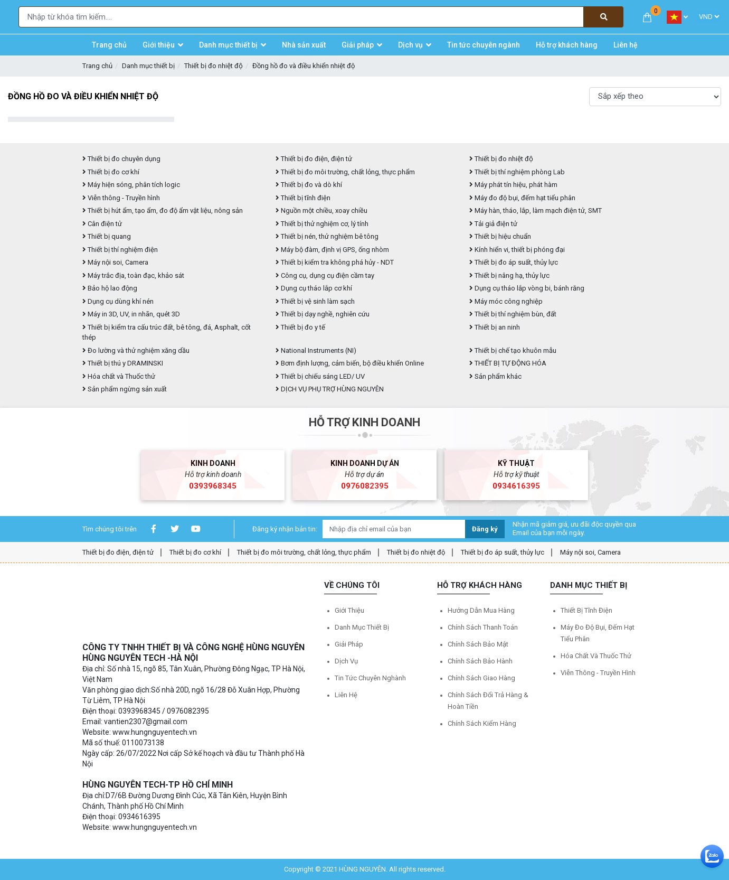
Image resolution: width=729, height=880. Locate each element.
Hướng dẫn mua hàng (481, 610)
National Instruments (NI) (316, 350)
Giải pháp (349, 644)
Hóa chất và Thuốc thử (118, 376)
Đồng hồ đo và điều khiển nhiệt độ (303, 66)
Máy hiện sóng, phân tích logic (131, 185)
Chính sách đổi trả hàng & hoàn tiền (488, 700)
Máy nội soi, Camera (115, 262)
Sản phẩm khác (495, 376)
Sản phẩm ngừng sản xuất (124, 389)
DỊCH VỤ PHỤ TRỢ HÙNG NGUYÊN (330, 389)
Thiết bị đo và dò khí (309, 185)
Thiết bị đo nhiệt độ (213, 66)
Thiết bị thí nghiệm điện (120, 250)
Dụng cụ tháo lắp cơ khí (314, 288)
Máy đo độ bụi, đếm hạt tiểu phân (522, 198)
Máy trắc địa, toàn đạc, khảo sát (133, 275)
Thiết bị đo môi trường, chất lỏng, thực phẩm (345, 172)
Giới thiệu (349, 610)
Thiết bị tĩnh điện (303, 198)
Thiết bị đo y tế (300, 327)
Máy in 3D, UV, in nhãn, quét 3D (131, 314)
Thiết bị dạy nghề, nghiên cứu (323, 314)
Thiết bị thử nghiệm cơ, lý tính (322, 224)
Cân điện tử (102, 224)
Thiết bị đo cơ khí (110, 172)
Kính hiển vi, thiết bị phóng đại (517, 250)
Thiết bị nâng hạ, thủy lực (509, 275)
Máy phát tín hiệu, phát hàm (513, 185)
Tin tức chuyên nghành (370, 678)
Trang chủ (97, 66)
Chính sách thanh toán (483, 627)
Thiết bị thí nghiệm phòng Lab (517, 172)
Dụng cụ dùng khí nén (118, 301)
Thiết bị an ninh (494, 327)
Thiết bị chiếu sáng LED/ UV (320, 376)
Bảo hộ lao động (109, 288)
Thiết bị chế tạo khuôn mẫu (512, 350)
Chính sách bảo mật (478, 644)
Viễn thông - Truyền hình (121, 198)
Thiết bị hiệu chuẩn (500, 236)
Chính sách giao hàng (481, 678)
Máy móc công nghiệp (506, 301)
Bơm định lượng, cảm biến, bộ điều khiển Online (350, 363)
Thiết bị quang (106, 236)
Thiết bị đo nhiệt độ (416, 552)
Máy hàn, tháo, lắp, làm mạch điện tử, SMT (535, 210)
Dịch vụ (346, 661)
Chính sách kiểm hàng (482, 723)
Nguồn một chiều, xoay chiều (321, 210)
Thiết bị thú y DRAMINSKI (122, 363)
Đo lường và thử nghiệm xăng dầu (136, 350)
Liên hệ (346, 695)
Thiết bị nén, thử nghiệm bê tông (327, 236)
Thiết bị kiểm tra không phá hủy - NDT (335, 262)
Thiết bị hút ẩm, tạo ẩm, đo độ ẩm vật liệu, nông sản (162, 210)
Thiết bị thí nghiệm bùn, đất (512, 314)
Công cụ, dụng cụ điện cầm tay (325, 275)
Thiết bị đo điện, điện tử (314, 159)
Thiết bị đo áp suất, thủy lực (513, 262)
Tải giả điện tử (493, 224)
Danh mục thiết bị (148, 66)
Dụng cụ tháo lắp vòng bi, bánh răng (526, 288)
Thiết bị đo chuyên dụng (121, 159)
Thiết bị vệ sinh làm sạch (315, 301)
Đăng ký (485, 529)
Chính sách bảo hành (480, 661)
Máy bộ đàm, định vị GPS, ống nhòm (332, 250)
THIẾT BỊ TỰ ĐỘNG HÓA (507, 363)
